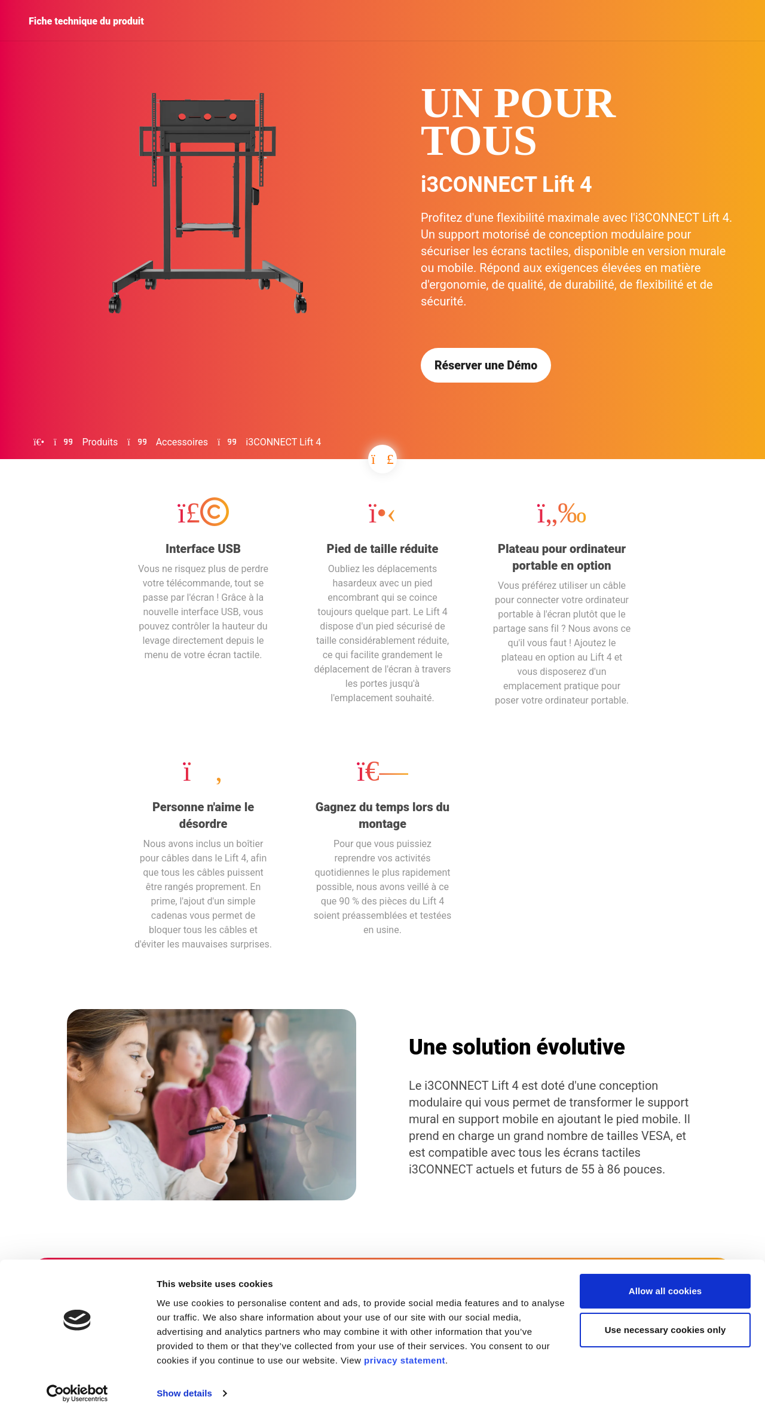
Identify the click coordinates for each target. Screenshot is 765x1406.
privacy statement (404, 1349)
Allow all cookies (665, 1280)
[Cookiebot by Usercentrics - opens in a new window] (77, 1383)
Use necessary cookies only (665, 1319)
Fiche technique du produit (86, 21)
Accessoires (182, 443)
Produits (100, 443)
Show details (184, 1382)
